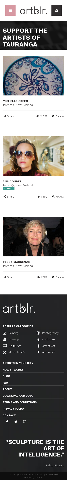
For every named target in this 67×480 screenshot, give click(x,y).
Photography (48, 333)
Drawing (11, 339)
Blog (6, 376)
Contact (9, 415)
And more (46, 352)
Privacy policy (14, 408)
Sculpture (46, 339)
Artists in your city (18, 363)
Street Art (46, 346)
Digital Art (12, 346)
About (7, 389)
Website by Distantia (33, 477)
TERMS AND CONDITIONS (20, 402)
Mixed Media (14, 352)
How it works (13, 369)
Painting (10, 333)
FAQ (5, 382)
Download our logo (18, 395)
